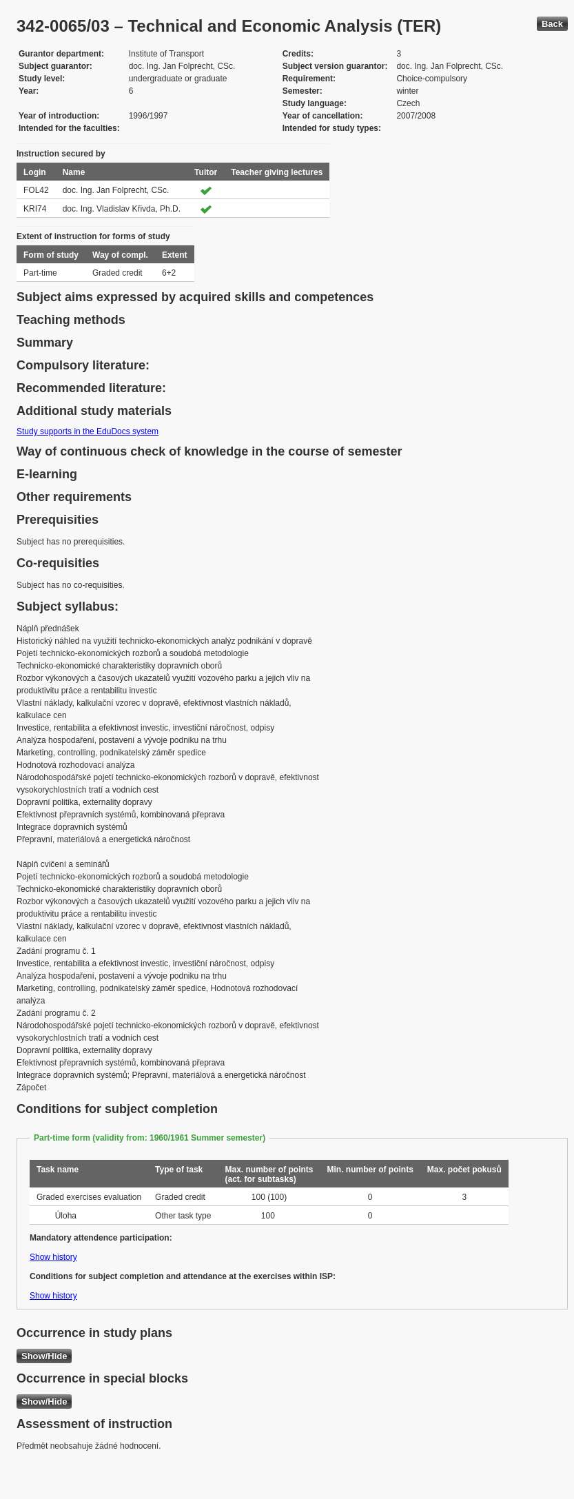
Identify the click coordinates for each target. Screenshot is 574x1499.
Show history (53, 1257)
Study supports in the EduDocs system (87, 431)
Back (552, 24)
